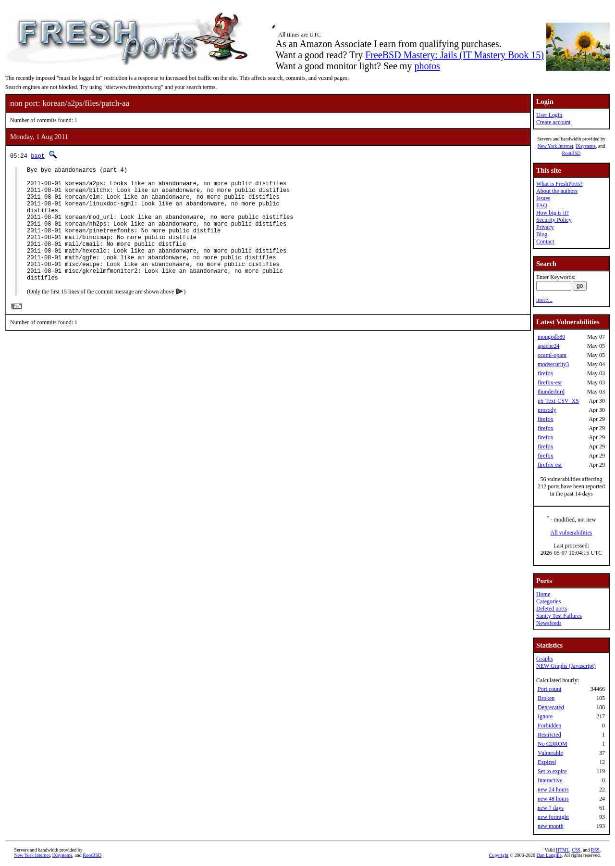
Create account (553, 122)
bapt (38, 156)
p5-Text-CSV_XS (558, 400)
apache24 (548, 346)
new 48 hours (553, 798)
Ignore (545, 716)
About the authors (557, 191)
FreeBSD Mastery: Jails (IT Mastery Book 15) (454, 55)
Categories (548, 601)
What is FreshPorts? (559, 183)
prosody (547, 410)
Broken (546, 698)
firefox (546, 373)
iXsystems (586, 146)
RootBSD (571, 153)
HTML (562, 850)
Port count (550, 689)
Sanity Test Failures (559, 615)
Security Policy (554, 219)
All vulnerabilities (571, 532)
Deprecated (551, 707)
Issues (543, 198)
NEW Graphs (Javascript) (566, 665)
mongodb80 (551, 336)
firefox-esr (550, 382)
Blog (541, 234)
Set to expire (552, 771)
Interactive (550, 780)
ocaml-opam (552, 355)
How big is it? (552, 212)
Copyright (499, 855)
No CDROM (552, 743)
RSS (595, 850)
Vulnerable (550, 753)
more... (544, 299)
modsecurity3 (553, 364)
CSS (576, 850)
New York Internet (555, 146)
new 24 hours (553, 789)
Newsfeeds (549, 623)
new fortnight (553, 817)
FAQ (541, 205)
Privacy (545, 227)
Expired (547, 762)
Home (543, 594)
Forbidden (549, 725)
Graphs (544, 658)
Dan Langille (549, 855)
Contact (545, 241)
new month (551, 826)
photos (427, 66)
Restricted (549, 734)
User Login (549, 115)
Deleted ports (551, 608)
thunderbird (551, 391)
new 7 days (551, 807)
